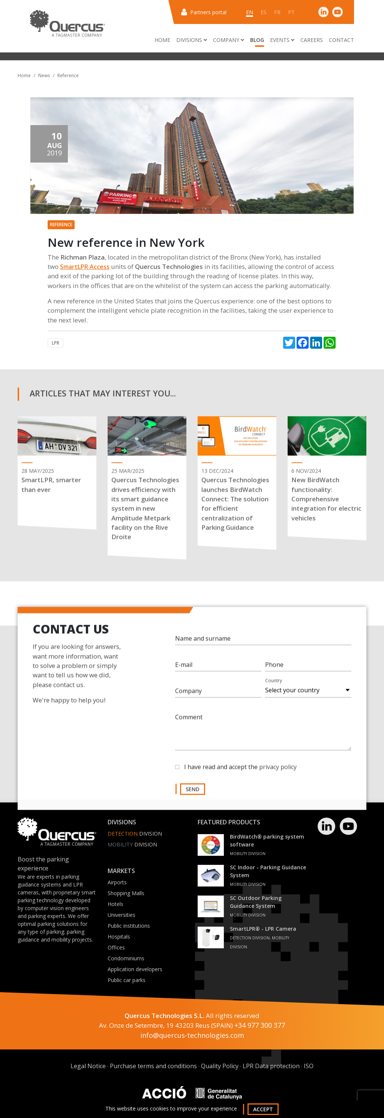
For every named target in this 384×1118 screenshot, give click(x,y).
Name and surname (203, 644)
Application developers (135, 969)
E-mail (183, 670)
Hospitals (119, 936)
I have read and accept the (240, 772)
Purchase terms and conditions (153, 1066)
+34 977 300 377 (259, 1025)
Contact (341, 39)
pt (291, 12)
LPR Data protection (271, 1066)
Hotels (115, 904)
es (264, 12)
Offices (116, 947)
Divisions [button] (191, 39)
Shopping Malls (126, 893)
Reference (68, 75)
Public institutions (129, 925)
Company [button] (228, 39)
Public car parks (127, 980)
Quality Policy (219, 1066)
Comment (188, 722)
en (249, 12)
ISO (309, 1066)
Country (273, 686)
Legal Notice (88, 1066)
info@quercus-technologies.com (192, 1035)
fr (277, 12)
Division (135, 833)
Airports (117, 882)
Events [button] (282, 39)
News (44, 75)
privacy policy (278, 772)
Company (188, 696)
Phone (274, 670)
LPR (55, 343)
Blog (257, 39)
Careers (311, 39)
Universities (121, 914)
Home (162, 39)
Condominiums (126, 958)
